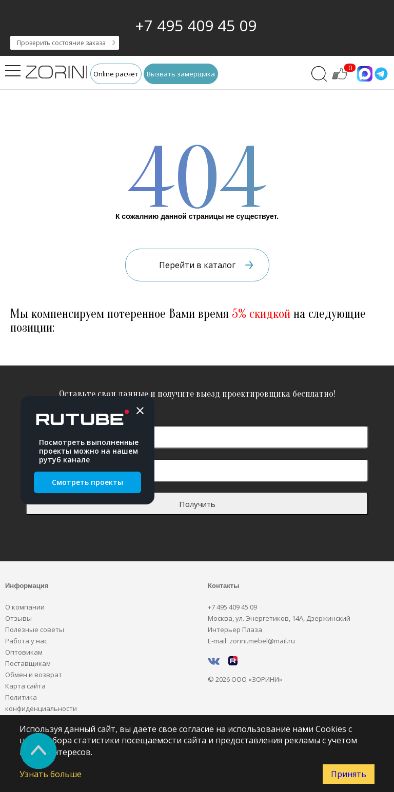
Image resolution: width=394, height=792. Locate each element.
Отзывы (18, 618)
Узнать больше (50, 774)
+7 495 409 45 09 (196, 25)
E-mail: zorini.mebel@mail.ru (251, 640)
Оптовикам (24, 652)
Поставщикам (28, 663)
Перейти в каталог (206, 265)
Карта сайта (25, 686)
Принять (348, 774)
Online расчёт (116, 73)
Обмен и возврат (33, 674)
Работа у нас (26, 640)
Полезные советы (34, 629)
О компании (25, 607)
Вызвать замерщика (181, 73)
